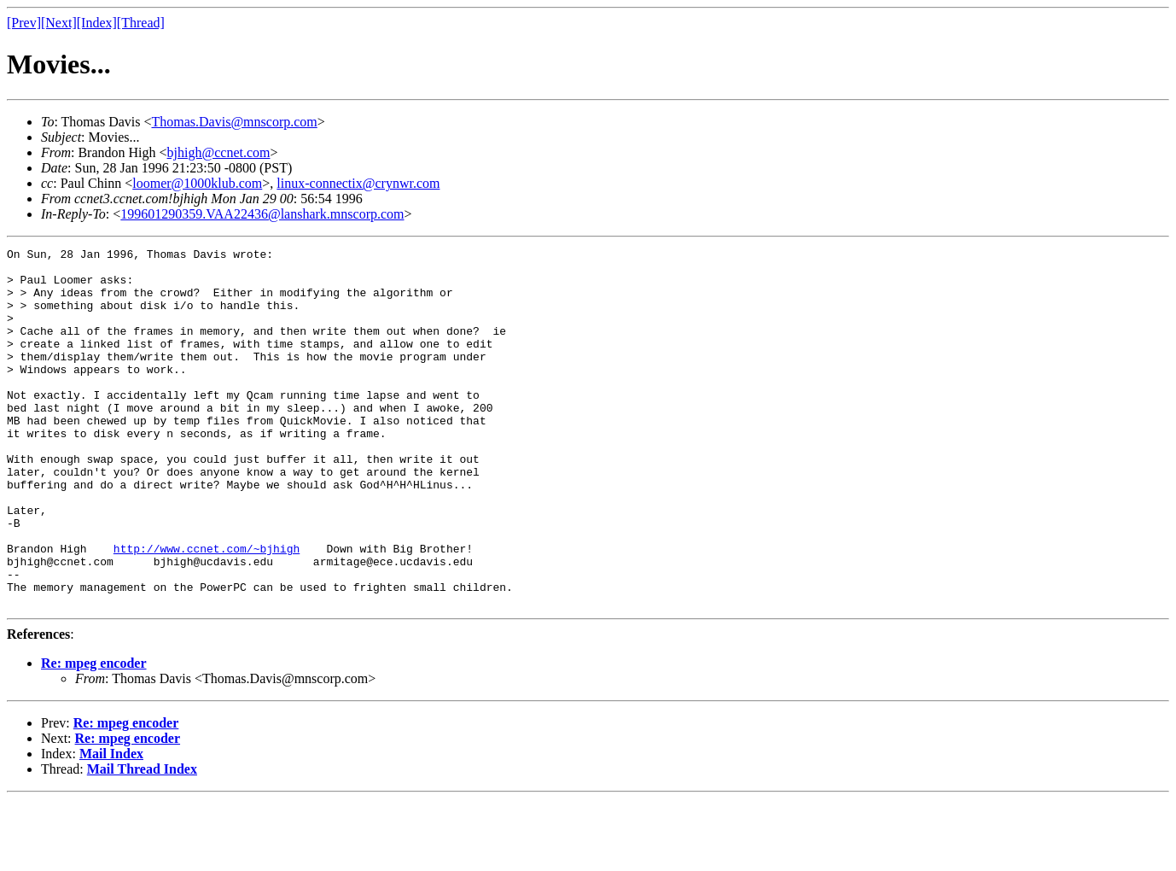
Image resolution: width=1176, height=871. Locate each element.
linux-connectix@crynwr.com (358, 183)
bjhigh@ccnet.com (219, 152)
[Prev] (24, 22)
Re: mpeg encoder (94, 735)
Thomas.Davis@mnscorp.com (234, 121)
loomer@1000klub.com (197, 183)
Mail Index (111, 825)
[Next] (59, 22)
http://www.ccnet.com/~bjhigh (207, 609)
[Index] (97, 22)
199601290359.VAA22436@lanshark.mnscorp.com (262, 214)
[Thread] (141, 22)
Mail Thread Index (142, 840)
